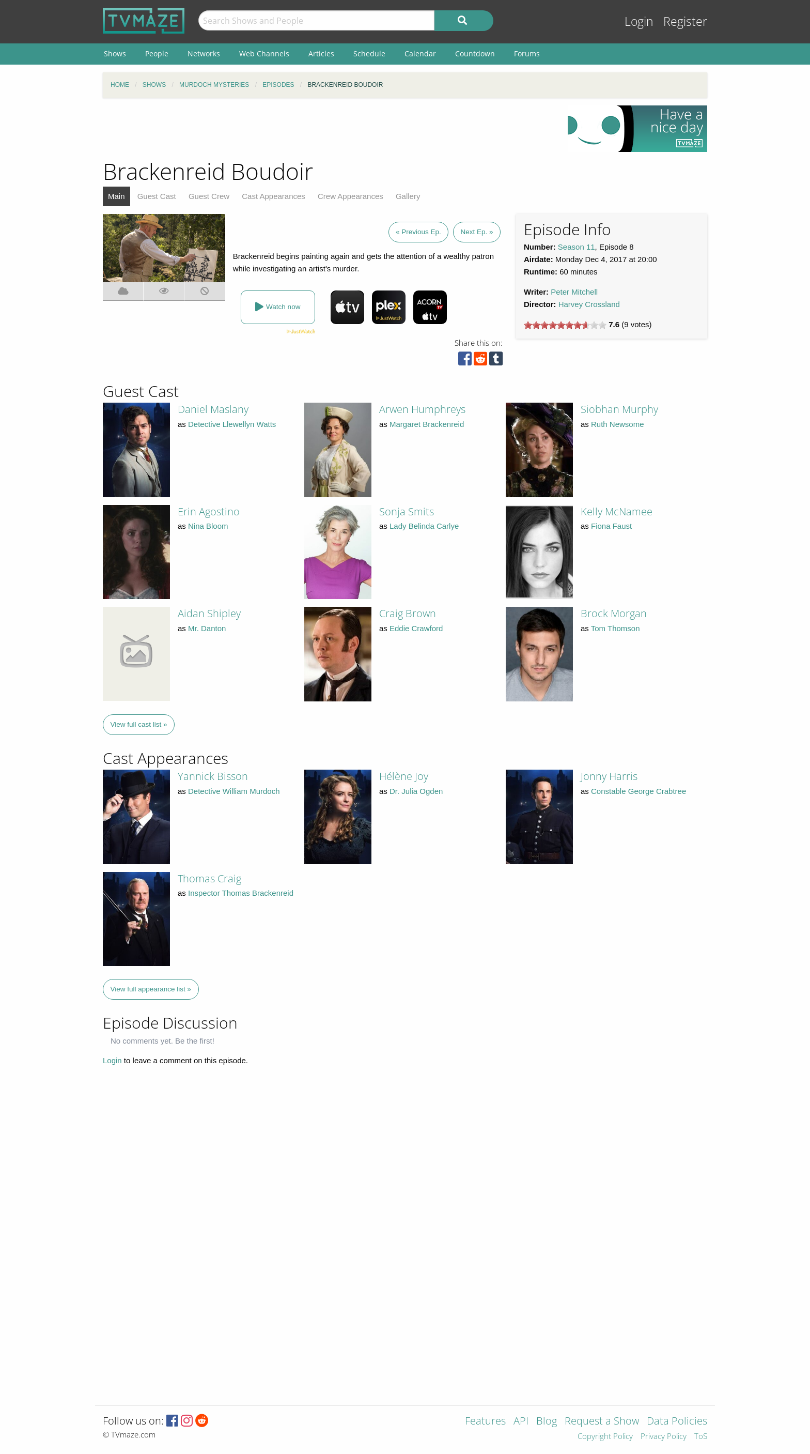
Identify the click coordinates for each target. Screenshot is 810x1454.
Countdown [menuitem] (475, 53)
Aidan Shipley (209, 613)
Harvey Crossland (589, 304)
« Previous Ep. (418, 232)
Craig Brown (407, 613)
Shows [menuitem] (115, 53)
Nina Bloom (208, 526)
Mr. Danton (207, 628)
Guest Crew (209, 196)
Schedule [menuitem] (369, 53)
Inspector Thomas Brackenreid (240, 893)
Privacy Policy (664, 1436)
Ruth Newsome (617, 424)
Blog (546, 1422)
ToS (700, 1436)
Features (485, 1422)
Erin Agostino (209, 511)
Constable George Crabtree (638, 791)
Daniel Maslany (213, 409)
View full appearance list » (151, 989)
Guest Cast (156, 196)
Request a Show (602, 1422)
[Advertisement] (327, 128)
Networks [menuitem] (204, 53)
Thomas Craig (209, 878)
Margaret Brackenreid (427, 424)
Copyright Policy (605, 1436)
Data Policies (677, 1422)
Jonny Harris (609, 776)
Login (639, 21)
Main (116, 196)
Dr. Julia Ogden (416, 791)
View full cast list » (139, 724)
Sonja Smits (406, 511)
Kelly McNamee (616, 511)
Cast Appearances (273, 196)
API (520, 1422)
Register (685, 21)
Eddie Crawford (416, 628)
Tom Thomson (615, 628)
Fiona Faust (611, 526)
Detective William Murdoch (234, 791)
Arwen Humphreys (422, 409)
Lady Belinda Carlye (424, 526)
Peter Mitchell (574, 291)
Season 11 (576, 246)
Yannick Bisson (213, 776)
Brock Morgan (614, 613)
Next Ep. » (476, 232)
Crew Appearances (350, 196)
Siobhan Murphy (619, 409)
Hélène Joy (403, 776)
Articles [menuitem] (321, 53)
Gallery (408, 196)
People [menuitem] (156, 53)
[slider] (565, 325)
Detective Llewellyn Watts (232, 424)
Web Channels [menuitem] (264, 53)
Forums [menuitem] (527, 53)
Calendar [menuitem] (420, 53)
